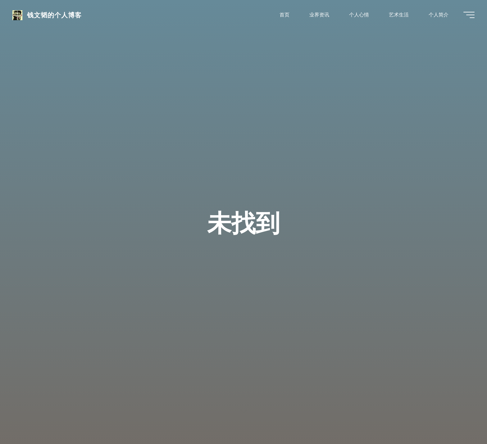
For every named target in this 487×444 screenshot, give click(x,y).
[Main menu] (469, 15)
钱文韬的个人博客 (54, 14)
